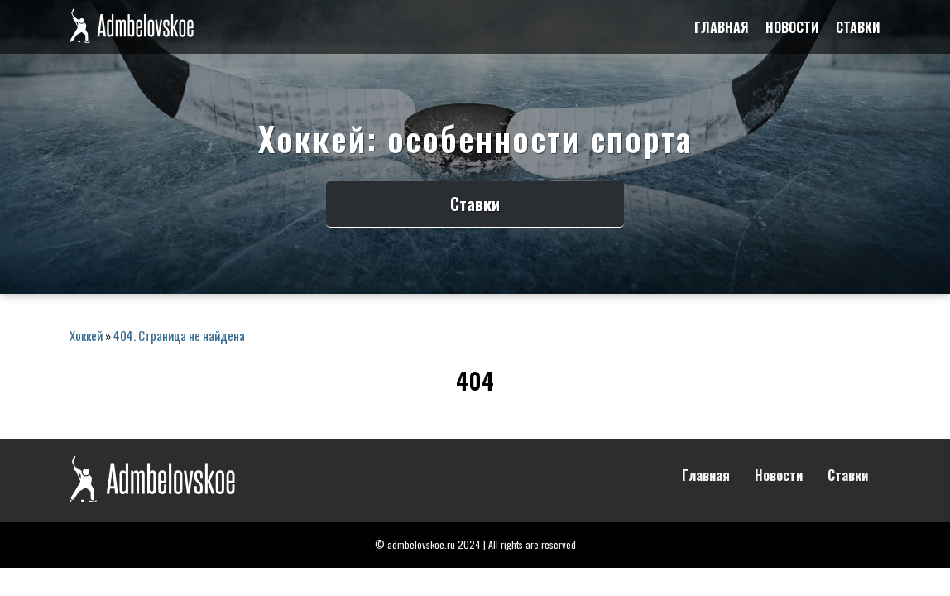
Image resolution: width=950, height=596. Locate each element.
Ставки (858, 27)
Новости (792, 27)
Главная (721, 27)
